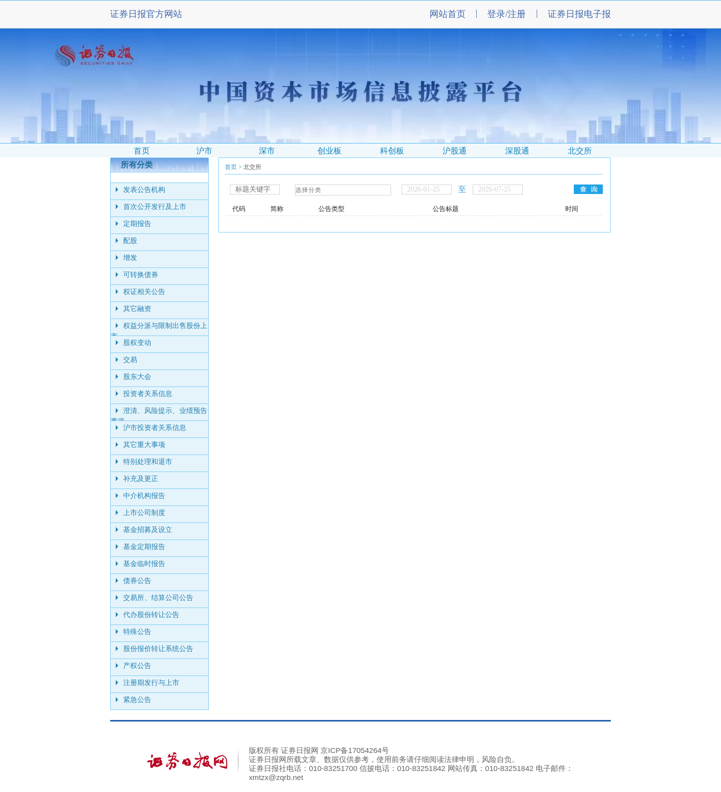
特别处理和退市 (147, 462)
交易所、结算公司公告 (158, 598)
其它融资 (137, 308)
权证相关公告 (144, 292)
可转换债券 (140, 274)
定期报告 (137, 224)
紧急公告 (137, 700)
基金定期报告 (144, 546)
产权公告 (137, 666)
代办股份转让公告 (151, 614)
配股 (130, 240)
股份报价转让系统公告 (158, 648)
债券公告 (137, 580)
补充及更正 (140, 478)
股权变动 (137, 342)
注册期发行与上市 (151, 682)
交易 (130, 360)
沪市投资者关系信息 (154, 428)
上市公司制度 (144, 512)
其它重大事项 (144, 444)
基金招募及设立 (147, 530)
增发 (130, 258)
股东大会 (137, 376)
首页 (231, 167)
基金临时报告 (144, 564)
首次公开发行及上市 (154, 206)
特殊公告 (137, 632)
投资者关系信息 (147, 394)
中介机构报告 (144, 496)
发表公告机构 (144, 190)
